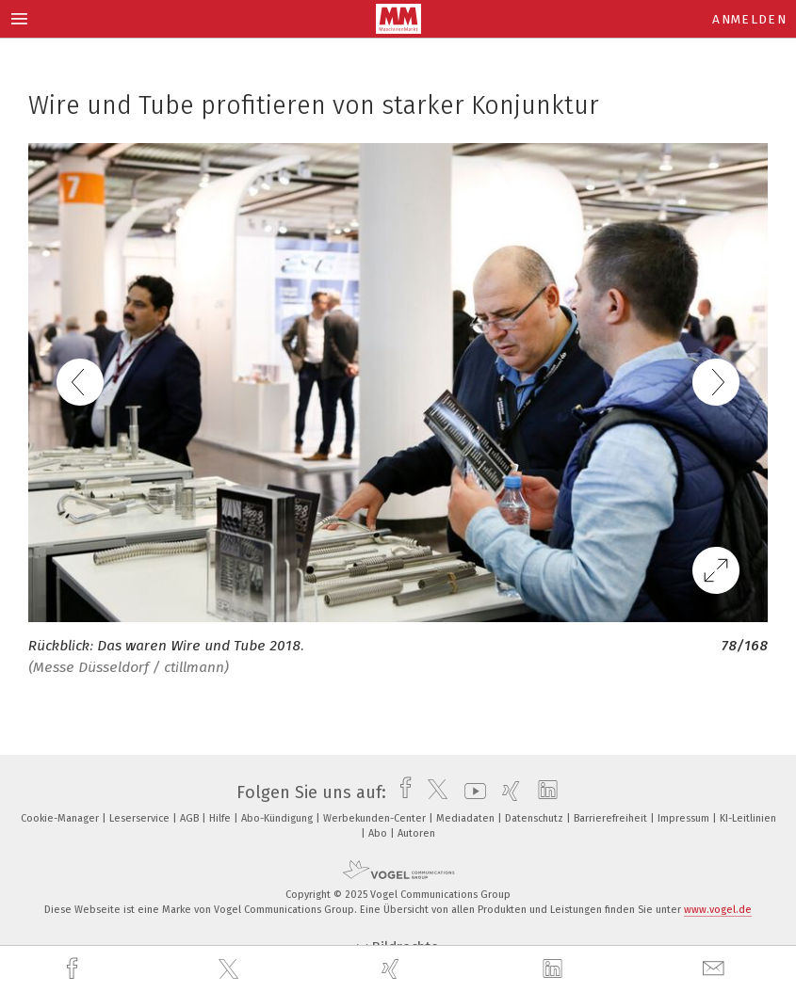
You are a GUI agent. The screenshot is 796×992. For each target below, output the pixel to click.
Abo (379, 833)
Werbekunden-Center (376, 818)
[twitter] (231, 969)
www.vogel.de (718, 910)
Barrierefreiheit (612, 818)
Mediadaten (466, 818)
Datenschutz (535, 818)
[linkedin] (555, 969)
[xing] (393, 969)
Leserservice (140, 818)
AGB (191, 818)
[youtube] (470, 792)
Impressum (685, 818)
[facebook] (74, 969)
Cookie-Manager (61, 818)
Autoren (416, 833)
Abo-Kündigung (278, 818)
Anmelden (749, 19)
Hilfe (221, 818)
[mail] (716, 969)
